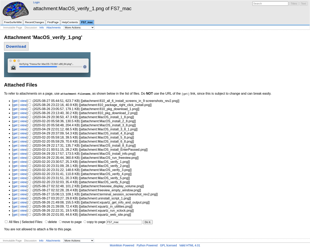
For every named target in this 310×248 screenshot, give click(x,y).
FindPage (53, 22)
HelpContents (70, 22)
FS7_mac (87, 22)
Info (41, 27)
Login (36, 2)
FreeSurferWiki (13, 22)
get (15, 101)
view (23, 101)
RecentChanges (34, 22)
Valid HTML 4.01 (189, 245)
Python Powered (147, 245)
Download (16, 46)
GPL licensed (168, 245)
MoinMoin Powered (122, 245)
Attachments (53, 27)
